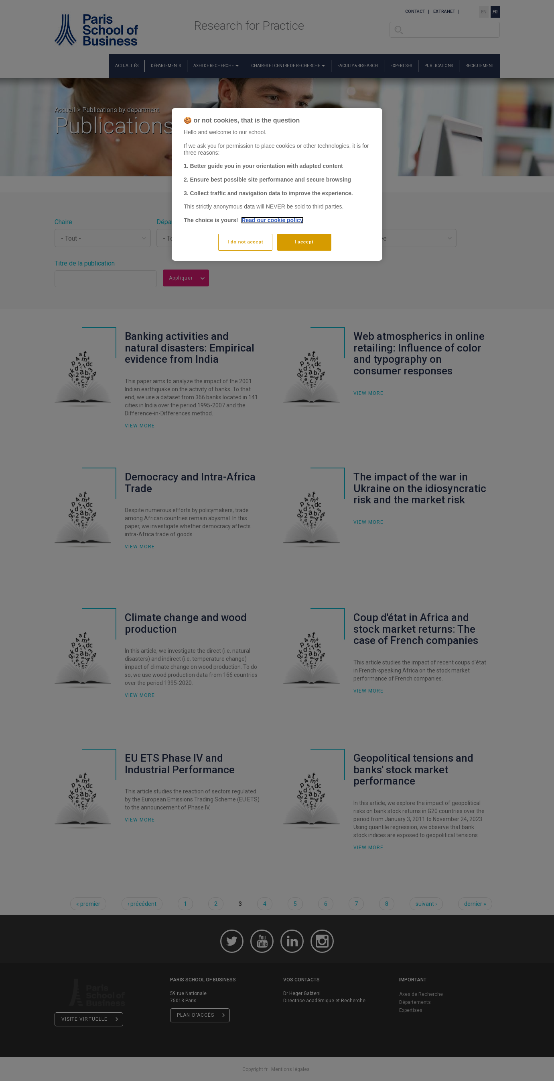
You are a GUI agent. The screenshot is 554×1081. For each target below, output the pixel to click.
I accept (304, 241)
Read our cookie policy (272, 220)
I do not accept (245, 241)
